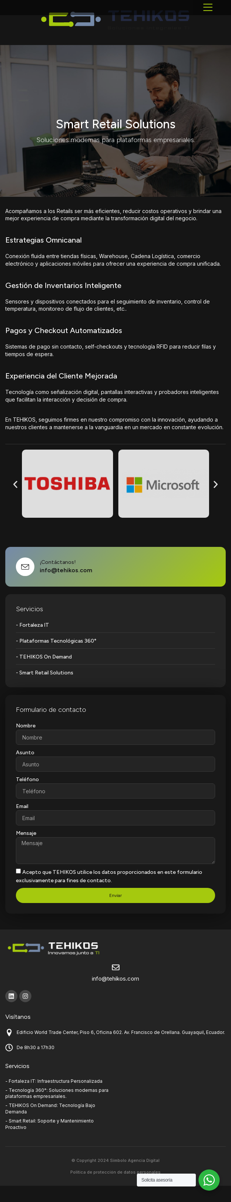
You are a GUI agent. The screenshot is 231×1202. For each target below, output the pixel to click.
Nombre (26, 742)
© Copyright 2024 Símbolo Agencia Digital (115, 1176)
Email (22, 822)
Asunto (25, 769)
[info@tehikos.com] (115, 983)
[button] (208, 15)
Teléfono (27, 796)
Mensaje (26, 849)
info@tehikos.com (115, 994)
